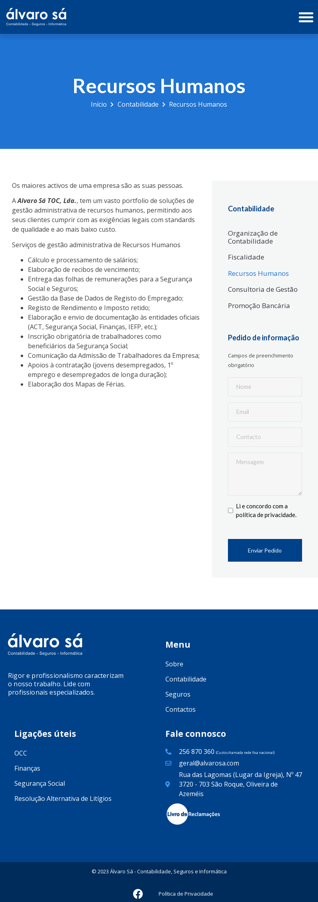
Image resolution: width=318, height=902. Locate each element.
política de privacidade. (266, 517)
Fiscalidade (246, 257)
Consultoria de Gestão (263, 289)
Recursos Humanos (258, 273)
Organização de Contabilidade (253, 237)
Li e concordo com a (266, 513)
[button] (306, 17)
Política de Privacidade (186, 896)
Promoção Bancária (259, 305)
